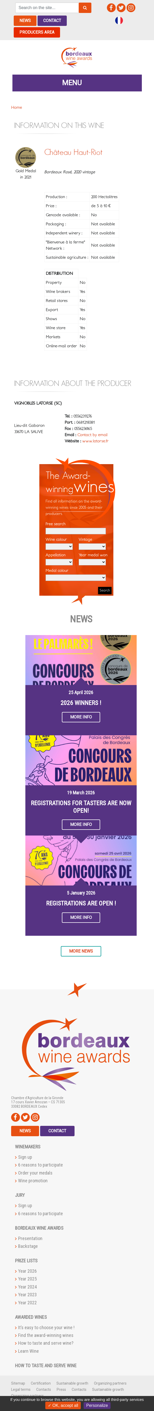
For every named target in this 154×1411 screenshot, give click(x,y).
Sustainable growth (72, 1383)
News (25, 20)
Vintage (92, 543)
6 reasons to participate (40, 1165)
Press (61, 1389)
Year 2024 (27, 1286)
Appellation (59, 559)
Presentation (30, 1238)
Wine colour (59, 543)
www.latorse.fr (95, 441)
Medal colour (76, 574)
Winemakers (27, 1146)
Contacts (43, 1389)
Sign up (25, 1157)
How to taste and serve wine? (46, 1343)
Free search (76, 528)
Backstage (28, 1246)
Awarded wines (31, 1317)
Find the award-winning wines (46, 1335)
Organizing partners (110, 1383)
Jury (20, 1195)
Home (16, 107)
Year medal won (93, 559)
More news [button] (81, 950)
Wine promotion (33, 1180)
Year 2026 (27, 1271)
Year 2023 (27, 1294)
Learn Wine (28, 1351)
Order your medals (35, 1173)
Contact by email (92, 435)
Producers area (36, 32)
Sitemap (18, 1383)
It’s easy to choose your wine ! (46, 1327)
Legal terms (21, 1389)
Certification (41, 1383)
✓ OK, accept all (63, 1405)
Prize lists (26, 1260)
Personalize (97, 1405)
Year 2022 (27, 1302)
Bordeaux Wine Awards (39, 1227)
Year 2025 (27, 1279)
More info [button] (81, 716)
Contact (52, 20)
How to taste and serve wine (46, 1365)
